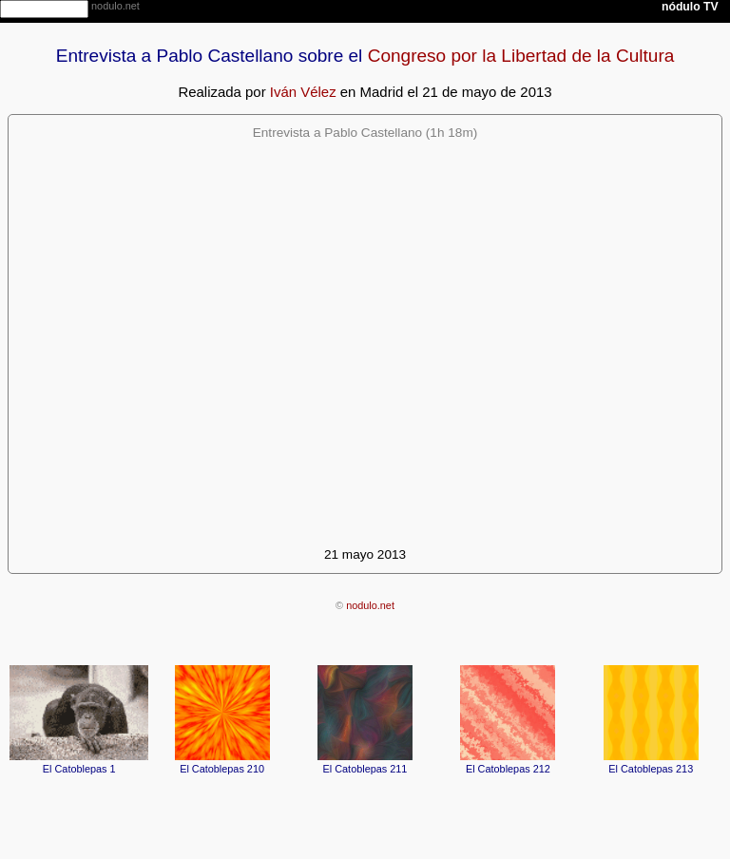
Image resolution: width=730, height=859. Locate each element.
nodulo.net (370, 605)
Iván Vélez (303, 92)
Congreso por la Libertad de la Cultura (521, 56)
